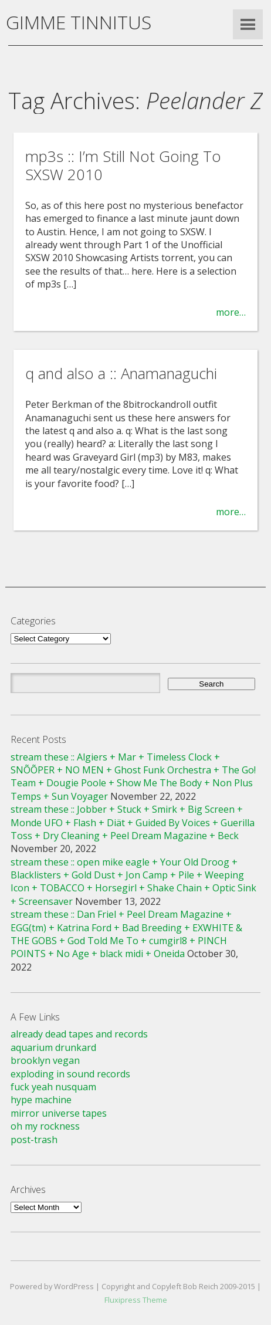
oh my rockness (45, 1126)
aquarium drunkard (53, 1047)
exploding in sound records (70, 1073)
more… (231, 312)
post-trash (34, 1139)
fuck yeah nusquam (53, 1086)
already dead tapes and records (79, 1033)
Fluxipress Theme (135, 1299)
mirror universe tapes (59, 1113)
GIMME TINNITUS (78, 22)
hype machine (41, 1099)
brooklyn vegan (45, 1060)
